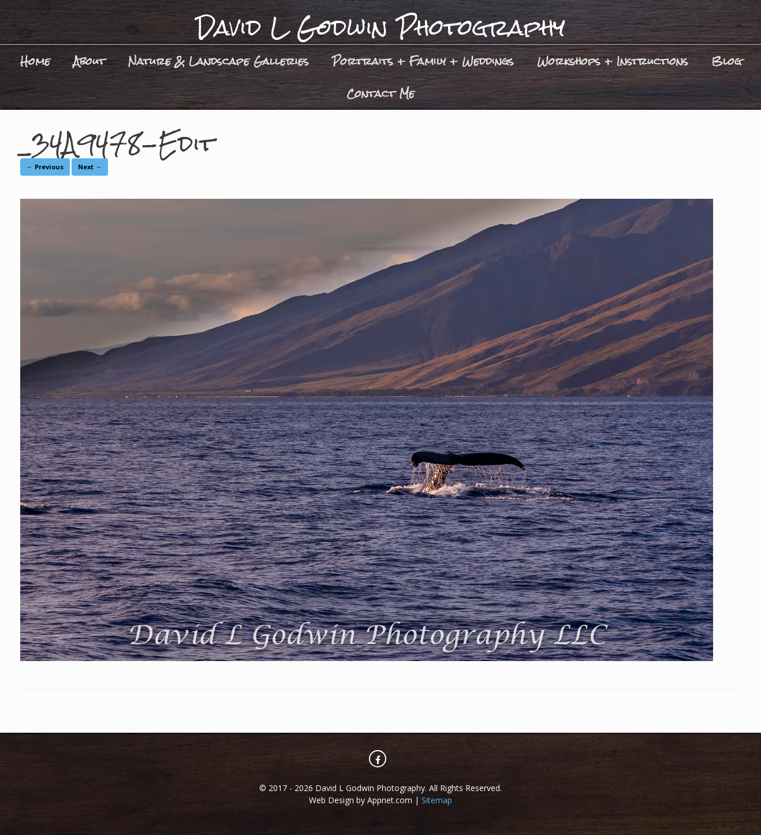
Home (35, 61)
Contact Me (380, 93)
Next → (90, 166)
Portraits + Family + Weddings (423, 61)
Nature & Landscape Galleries (218, 61)
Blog (726, 61)
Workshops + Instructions (612, 61)
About (89, 61)
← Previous (45, 166)
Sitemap (436, 800)
